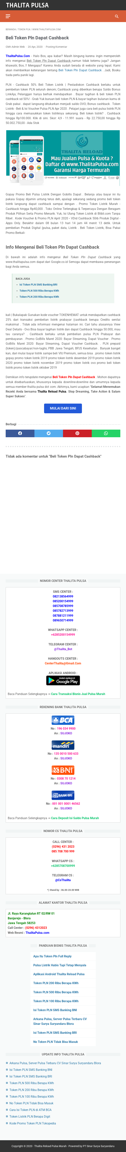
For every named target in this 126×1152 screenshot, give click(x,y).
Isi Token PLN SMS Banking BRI (38, 284)
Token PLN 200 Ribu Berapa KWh (39, 296)
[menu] (8, 16)
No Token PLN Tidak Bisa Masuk (55, 1042)
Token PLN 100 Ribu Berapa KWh (56, 1001)
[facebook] (20, 433)
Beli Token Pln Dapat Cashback (80, 70)
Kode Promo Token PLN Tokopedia (32, 1123)
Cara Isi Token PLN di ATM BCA (30, 1110)
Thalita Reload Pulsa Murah (50, 1146)
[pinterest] (77, 433)
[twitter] (48, 433)
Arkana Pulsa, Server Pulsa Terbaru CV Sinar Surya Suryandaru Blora (55, 1063)
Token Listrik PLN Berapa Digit (29, 1116)
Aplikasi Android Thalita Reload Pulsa (59, 974)
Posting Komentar (56, 46)
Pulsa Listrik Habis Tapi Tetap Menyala (59, 965)
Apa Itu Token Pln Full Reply (52, 956)
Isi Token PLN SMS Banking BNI (55, 1010)
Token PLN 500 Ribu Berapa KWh (39, 290)
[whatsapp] (106, 433)
